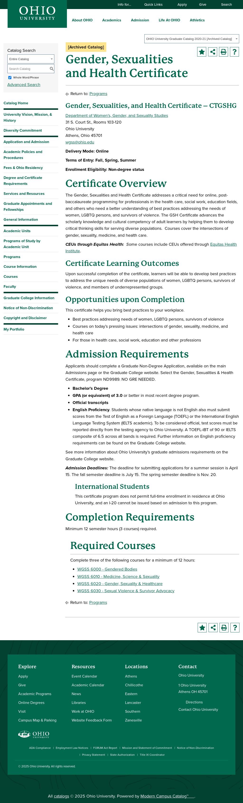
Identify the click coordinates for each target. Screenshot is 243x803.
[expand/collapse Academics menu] (124, 20)
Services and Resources (24, 193)
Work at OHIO (83, 711)
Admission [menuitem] (140, 20)
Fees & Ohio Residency (23, 167)
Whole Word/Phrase (26, 77)
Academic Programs (34, 693)
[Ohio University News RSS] (225, 770)
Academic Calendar (88, 685)
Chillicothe (134, 685)
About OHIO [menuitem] (82, 20)
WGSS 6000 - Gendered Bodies (107, 569)
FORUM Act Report (105, 748)
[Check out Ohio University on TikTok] (218, 770)
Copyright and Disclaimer (25, 318)
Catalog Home (16, 103)
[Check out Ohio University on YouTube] (204, 770)
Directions (194, 702)
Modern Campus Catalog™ (164, 796)
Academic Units (17, 231)
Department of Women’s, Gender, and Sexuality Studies (116, 115)
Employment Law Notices (72, 748)
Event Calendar (84, 676)
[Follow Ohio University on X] (211, 770)
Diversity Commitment (23, 130)
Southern (132, 711)
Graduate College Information (29, 299)
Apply (182, 4)
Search (224, 4)
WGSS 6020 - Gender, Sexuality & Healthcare (120, 584)
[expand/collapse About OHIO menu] (96, 20)
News (76, 693)
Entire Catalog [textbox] (19, 59)
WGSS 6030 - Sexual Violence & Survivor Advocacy (125, 591)
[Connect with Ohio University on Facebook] (183, 770)
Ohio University (40, 766)
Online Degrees (31, 702)
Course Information (20, 266)
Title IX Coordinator (152, 755)
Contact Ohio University (198, 709)
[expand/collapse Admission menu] (152, 20)
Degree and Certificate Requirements (23, 180)
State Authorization (122, 755)
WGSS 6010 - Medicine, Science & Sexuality (118, 576)
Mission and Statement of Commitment (147, 748)
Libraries (79, 702)
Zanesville (133, 720)
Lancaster (133, 702)
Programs (12, 257)
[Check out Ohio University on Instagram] (190, 770)
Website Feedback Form (92, 720)
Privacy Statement (93, 755)
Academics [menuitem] (111, 20)
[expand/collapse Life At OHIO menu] (183, 20)
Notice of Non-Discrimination (28, 308)
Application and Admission (26, 141)
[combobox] (191, 38)
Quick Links (155, 4)
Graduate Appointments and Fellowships (28, 206)
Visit (22, 711)
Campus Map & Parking (37, 720)
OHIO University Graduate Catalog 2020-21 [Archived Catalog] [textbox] (189, 39)
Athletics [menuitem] (197, 20)
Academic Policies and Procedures (23, 154)
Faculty (10, 286)
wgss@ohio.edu (79, 142)
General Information (21, 219)
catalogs (61, 796)
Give (202, 4)
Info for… (127, 4)
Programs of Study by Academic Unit (22, 244)
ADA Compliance (40, 748)
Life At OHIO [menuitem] (169, 20)
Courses (11, 276)
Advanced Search (23, 84)
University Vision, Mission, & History (28, 117)
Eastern (131, 693)
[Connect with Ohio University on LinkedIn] (197, 770)
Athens (131, 676)
